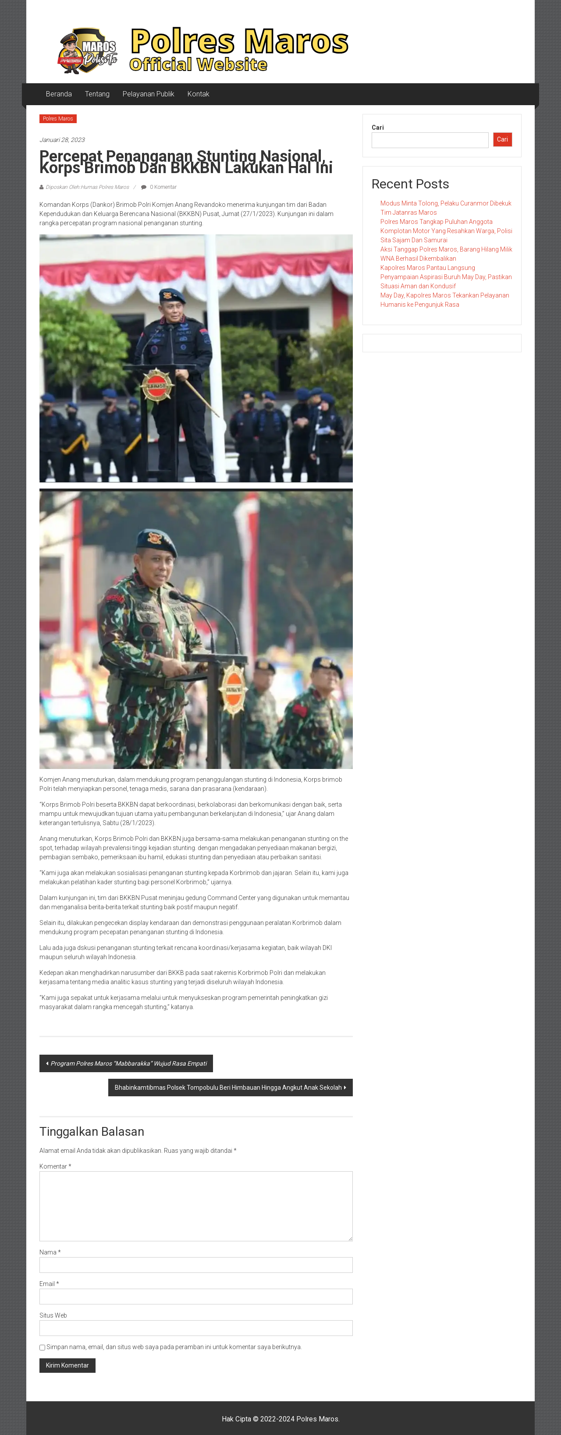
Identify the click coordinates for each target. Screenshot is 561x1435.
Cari (378, 127)
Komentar (55, 1166)
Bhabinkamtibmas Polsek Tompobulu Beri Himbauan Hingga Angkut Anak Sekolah (228, 1087)
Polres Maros (58, 119)
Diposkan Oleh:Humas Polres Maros (87, 187)
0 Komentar (159, 187)
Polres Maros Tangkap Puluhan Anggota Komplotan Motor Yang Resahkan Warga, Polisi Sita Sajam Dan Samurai (446, 231)
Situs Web (53, 1315)
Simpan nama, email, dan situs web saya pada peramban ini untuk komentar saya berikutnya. (174, 1346)
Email (49, 1283)
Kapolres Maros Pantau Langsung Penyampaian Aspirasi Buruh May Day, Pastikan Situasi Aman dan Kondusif (446, 277)
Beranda (59, 94)
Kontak (198, 94)
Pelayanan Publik (148, 94)
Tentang (97, 94)
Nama (50, 1252)
